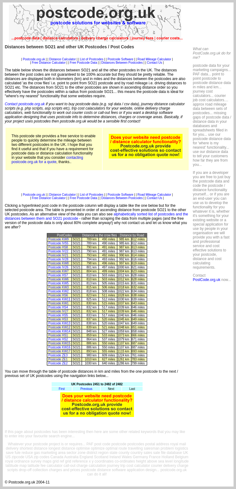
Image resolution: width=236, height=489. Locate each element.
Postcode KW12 (59, 327)
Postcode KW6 (58, 279)
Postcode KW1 (58, 303)
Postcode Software (120, 59)
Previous (86, 389)
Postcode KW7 (58, 271)
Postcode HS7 (58, 275)
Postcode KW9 (58, 239)
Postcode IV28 (58, 259)
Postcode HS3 (58, 319)
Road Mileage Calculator (154, 59)
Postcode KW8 (58, 263)
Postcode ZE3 (58, 355)
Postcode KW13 (59, 323)
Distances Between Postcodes (122, 62)
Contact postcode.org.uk (25, 104)
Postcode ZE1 (58, 359)
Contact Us (155, 62)
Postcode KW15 (59, 343)
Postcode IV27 (58, 311)
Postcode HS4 (58, 307)
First (62, 389)
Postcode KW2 (58, 291)
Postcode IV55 (58, 243)
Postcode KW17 (59, 351)
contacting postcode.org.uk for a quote (47, 159)
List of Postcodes (91, 59)
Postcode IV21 (58, 255)
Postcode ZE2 (58, 363)
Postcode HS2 (58, 339)
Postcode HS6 (58, 295)
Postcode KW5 (58, 283)
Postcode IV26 (58, 267)
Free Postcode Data (83, 62)
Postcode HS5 (58, 315)
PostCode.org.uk (206, 280)
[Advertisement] (97, 55)
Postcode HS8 (58, 247)
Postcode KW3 (58, 287)
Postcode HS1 (58, 335)
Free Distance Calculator (48, 62)
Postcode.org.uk (34, 59)
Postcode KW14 (59, 331)
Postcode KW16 (59, 347)
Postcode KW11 (59, 299)
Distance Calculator (62, 59)
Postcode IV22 (58, 251)
